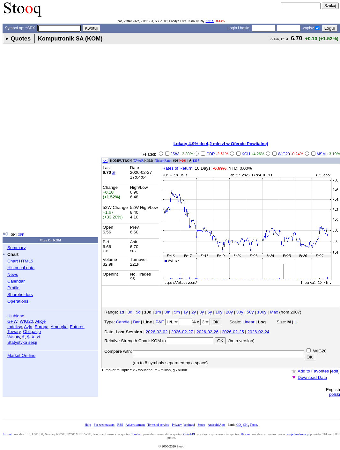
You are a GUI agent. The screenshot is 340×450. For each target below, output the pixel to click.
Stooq (201, 424)
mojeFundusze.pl (298, 434)
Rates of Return (177, 168)
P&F (160, 322)
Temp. (254, 424)
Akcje (40, 321)
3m (168, 312)
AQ (5, 234)
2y (193, 312)
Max (274, 312)
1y (185, 312)
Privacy (177, 424)
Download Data (312, 377)
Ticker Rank (163, 160)
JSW (175, 154)
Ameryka (59, 326)
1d (121, 312)
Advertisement (135, 424)
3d (130, 312)
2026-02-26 (207, 331)
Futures (77, 326)
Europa (41, 326)
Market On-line (21, 355)
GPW (12, 321)
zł (38, 337)
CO (239, 424)
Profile (13, 287)
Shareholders (20, 294)
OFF (21, 234)
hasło (244, 28)
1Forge (245, 434)
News (12, 274)
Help (88, 424)
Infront (7, 434)
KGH (246, 154)
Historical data (20, 267)
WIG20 (26, 321)
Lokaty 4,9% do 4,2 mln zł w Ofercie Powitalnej (221, 143)
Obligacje (32, 331)
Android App (216, 424)
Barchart (137, 434)
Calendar (16, 281)
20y (229, 312)
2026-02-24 (259, 331)
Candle (123, 322)
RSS (120, 424)
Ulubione (15, 316)
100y (261, 312)
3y (201, 312)
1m (158, 312)
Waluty (13, 337)
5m (177, 312)
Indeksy (14, 326)
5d (138, 312)
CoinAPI (189, 434)
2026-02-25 (233, 331)
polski (334, 394)
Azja (28, 326)
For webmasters (104, 424)
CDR (210, 154)
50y (250, 312)
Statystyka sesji (22, 342)
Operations (17, 301)
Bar (136, 322)
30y (239, 312)
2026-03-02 (157, 331)
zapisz (308, 28)
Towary (14, 331)
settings (189, 424)
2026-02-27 (182, 331)
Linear (248, 322)
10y (219, 312)
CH (246, 424)
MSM (321, 154)
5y (209, 312)
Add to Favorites (313, 371)
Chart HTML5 (20, 261)
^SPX (210, 21)
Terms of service (158, 424)
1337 (196, 160)
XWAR (138, 160)
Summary (16, 247)
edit (334, 371)
